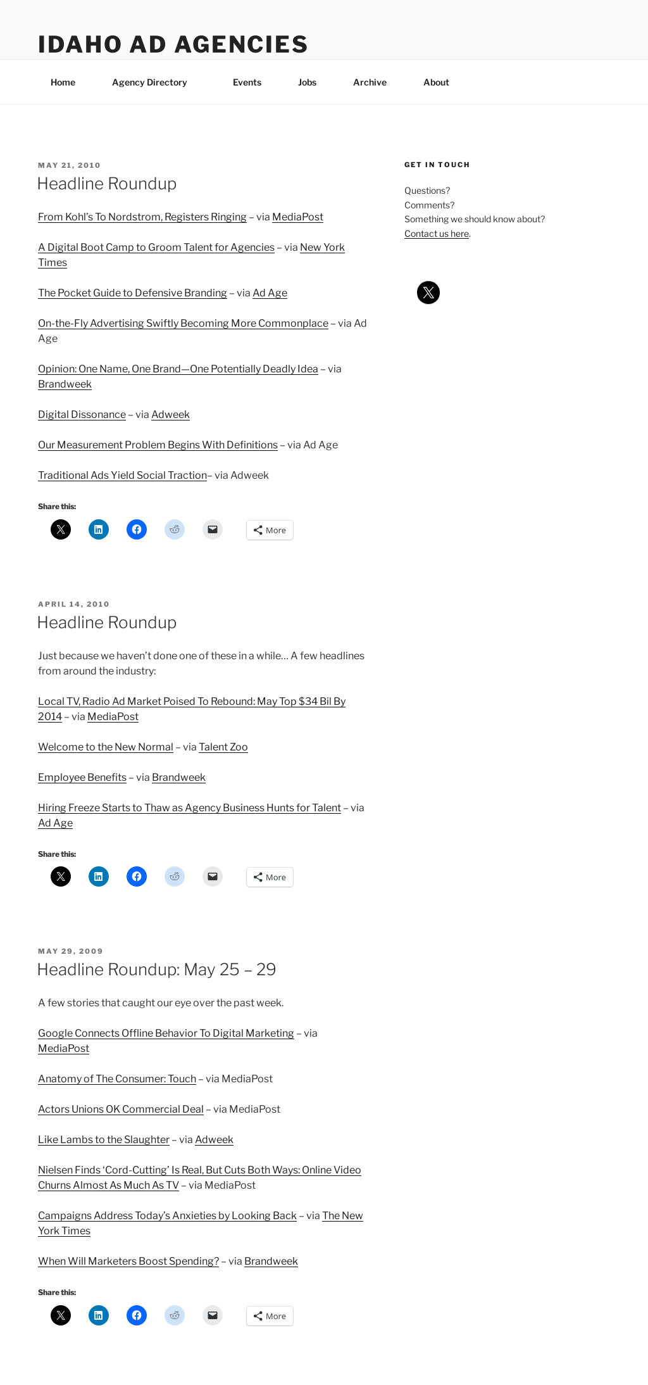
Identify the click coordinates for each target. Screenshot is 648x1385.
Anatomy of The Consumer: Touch (117, 1079)
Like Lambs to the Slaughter (104, 1140)
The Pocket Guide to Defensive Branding (132, 293)
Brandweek (65, 384)
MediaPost (297, 217)
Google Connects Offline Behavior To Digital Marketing (166, 1033)
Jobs (307, 82)
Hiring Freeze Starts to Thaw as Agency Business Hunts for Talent (189, 808)
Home (63, 82)
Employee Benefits (82, 777)
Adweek (170, 414)
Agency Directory (155, 82)
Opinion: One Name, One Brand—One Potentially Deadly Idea (178, 369)
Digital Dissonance (82, 414)
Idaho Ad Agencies (173, 44)
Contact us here (436, 233)
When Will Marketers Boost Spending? (128, 1261)
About (442, 82)
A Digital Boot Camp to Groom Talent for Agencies (156, 247)
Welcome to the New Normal (105, 747)
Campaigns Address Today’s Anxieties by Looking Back (167, 1216)
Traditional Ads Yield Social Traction (122, 475)
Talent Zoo (223, 747)
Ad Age (269, 293)
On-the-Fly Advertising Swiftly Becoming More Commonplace (183, 323)
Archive (370, 82)
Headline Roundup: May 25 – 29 (157, 969)
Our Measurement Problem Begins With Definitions (158, 445)
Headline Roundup (107, 183)
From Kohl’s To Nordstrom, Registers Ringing (142, 217)
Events (247, 82)
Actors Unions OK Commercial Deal (121, 1109)
